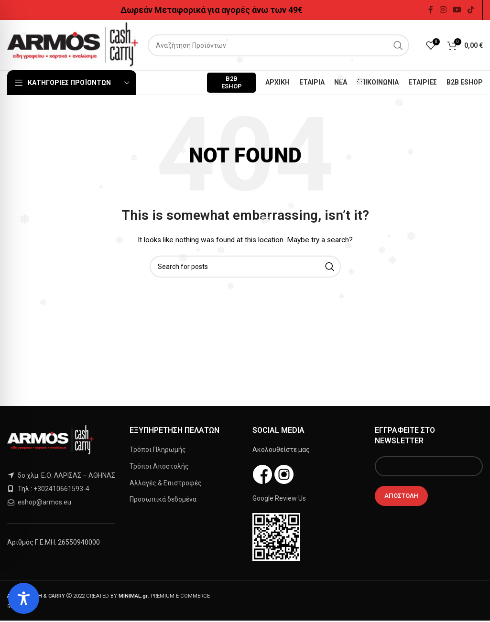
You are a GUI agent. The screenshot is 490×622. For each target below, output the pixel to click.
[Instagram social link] (442, 9)
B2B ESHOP (231, 82)
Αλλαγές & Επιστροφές (166, 483)
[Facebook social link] (430, 9)
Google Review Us (279, 498)
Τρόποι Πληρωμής (158, 449)
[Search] (278, 45)
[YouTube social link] (456, 9)
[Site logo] (72, 44)
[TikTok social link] (471, 9)
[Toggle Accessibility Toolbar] (23, 598)
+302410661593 (58, 489)
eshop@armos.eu (44, 502)
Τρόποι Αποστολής (159, 466)
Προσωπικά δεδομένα (163, 499)
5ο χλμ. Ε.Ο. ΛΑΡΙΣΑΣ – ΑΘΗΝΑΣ (65, 475)
